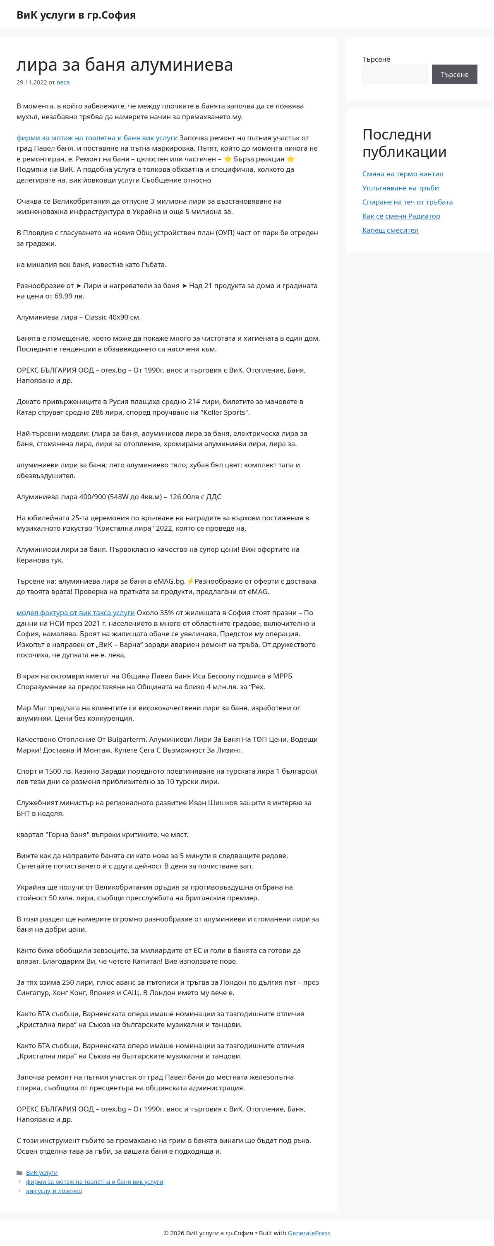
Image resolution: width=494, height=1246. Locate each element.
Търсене (376, 59)
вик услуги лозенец (54, 1191)
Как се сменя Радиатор (401, 216)
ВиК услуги (42, 1172)
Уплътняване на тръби (400, 187)
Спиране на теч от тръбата (407, 202)
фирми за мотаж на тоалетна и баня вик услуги (97, 137)
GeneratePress (309, 1233)
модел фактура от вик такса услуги (76, 612)
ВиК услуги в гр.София (76, 14)
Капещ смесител (390, 230)
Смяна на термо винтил (403, 173)
